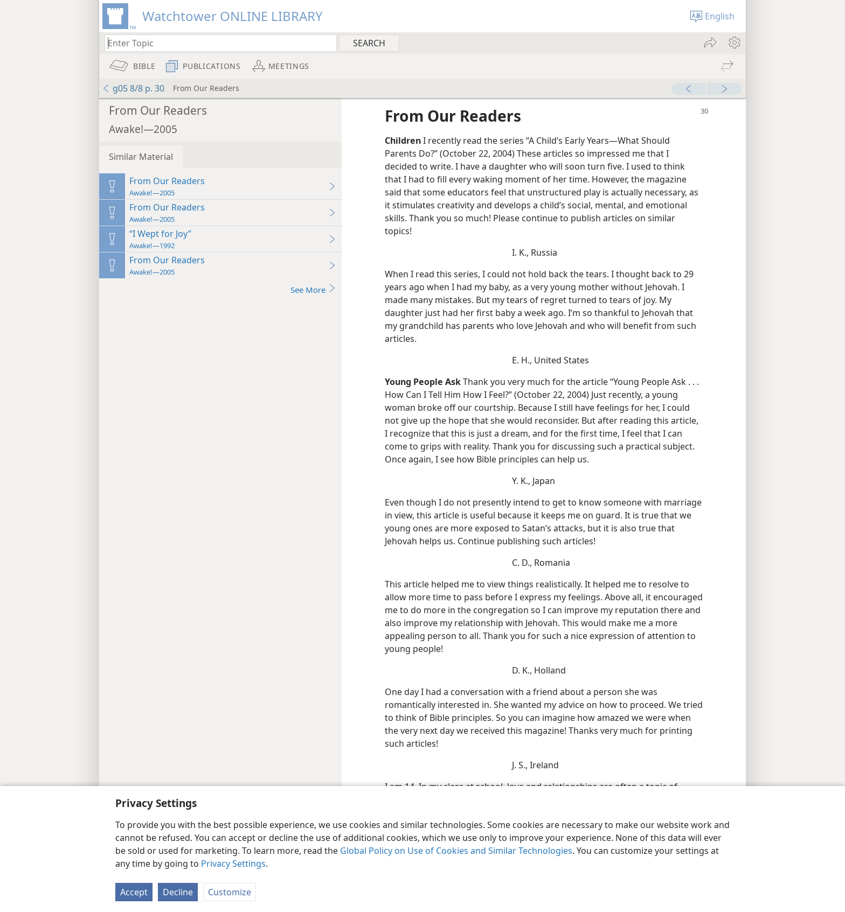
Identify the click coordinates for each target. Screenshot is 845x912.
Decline (178, 892)
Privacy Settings (233, 863)
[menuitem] (733, 42)
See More (313, 289)
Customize (229, 892)
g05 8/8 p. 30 (133, 88)
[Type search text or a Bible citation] (215, 43)
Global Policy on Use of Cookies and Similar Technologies (456, 851)
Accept (134, 892)
